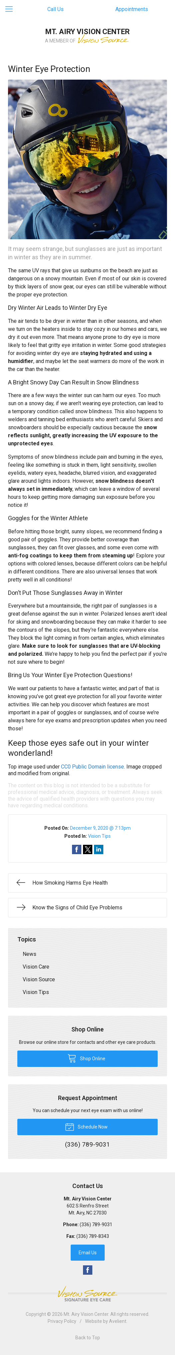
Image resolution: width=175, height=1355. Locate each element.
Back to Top (87, 1337)
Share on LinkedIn (98, 849)
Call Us (55, 9)
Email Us (88, 1252)
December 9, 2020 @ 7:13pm (100, 828)
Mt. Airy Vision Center (86, 1314)
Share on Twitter (87, 849)
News (29, 954)
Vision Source (39, 979)
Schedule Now (86, 1126)
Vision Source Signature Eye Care (88, 1293)
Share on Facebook (76, 849)
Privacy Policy (62, 1321)
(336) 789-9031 (96, 1224)
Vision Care (36, 967)
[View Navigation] (11, 9)
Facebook (87, 1270)
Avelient (117, 1321)
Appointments (131, 9)
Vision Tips (99, 836)
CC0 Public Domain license (92, 766)
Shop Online (86, 1058)
